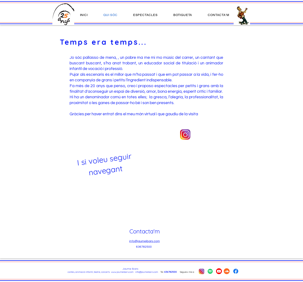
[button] (145, 15)
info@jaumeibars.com (146, 271)
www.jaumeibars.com (122, 271)
